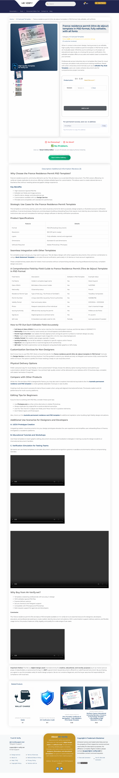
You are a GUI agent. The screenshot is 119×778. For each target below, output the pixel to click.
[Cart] (85, 3)
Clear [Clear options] (94, 88)
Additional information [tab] (61, 169)
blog (51, 11)
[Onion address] (81, 126)
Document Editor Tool (33, 11)
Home (12, 19)
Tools (22, 11)
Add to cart (85, 108)
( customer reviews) (70, 41)
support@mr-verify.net (17, 750)
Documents (14, 11)
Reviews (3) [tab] (76, 169)
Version (69, 88)
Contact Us (44, 11)
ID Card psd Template (23, 19)
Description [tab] (47, 169)
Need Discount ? (89, 80)
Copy (104, 126)
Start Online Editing (59, 157)
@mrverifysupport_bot (17, 744)
